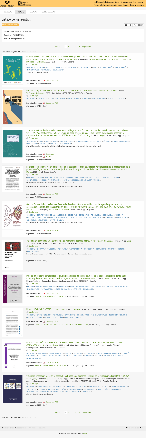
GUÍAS (52, 220)
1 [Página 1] (62, 47)
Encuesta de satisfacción (19, 428)
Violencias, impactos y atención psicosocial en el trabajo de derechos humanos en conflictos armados (70, 375)
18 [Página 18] (76, 47)
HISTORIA (121, 249)
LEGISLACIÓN (66, 144)
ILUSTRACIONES (33, 358)
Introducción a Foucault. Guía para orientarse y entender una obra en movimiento (61, 240)
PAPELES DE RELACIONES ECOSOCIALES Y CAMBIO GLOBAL (61, 325)
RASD (107, 387)
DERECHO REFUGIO (64, 177)
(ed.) (35, 379)
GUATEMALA (69, 387)
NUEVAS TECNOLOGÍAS (54, 317)
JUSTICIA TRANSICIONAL (84, 177)
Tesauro (20, 11)
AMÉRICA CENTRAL (44, 387)
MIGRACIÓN (55, 180)
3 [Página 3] (68, 47)
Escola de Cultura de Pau (59, 210)
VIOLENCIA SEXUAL (75, 389)
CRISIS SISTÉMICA (44, 315)
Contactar (5, 428)
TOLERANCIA (110, 217)
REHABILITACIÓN (106, 67)
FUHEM (77, 309)
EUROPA (41, 67)
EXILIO (95, 67)
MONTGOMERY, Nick (107, 91)
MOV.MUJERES (46, 289)
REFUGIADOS (50, 177)
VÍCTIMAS (55, 144)
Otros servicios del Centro (135, 428)
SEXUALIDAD (101, 249)
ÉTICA (51, 99)
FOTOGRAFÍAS (117, 356)
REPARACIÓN (88, 289)
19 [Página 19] (79, 47)
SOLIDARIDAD (58, 70)
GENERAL (31, 99)
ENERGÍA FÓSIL (83, 315)
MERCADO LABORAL (35, 317)
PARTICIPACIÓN (121, 67)
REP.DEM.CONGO (95, 387)
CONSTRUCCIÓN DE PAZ (85, 141)
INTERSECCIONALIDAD (120, 141)
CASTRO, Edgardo (105, 241)
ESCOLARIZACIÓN (98, 99)
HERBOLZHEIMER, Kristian (43, 59)
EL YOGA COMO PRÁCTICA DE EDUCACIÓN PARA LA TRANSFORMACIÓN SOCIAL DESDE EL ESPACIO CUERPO (70, 342)
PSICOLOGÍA (46, 70)
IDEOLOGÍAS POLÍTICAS (116, 99)
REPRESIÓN (60, 389)
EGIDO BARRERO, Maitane (85, 279)
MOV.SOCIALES (33, 70)
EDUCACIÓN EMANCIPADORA (108, 353)
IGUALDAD (78, 353)
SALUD (98, 356)
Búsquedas (8, 11)
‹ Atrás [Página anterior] (57, 47)
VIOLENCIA (119, 215)
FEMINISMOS (89, 353)
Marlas (29, 172)
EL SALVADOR (82, 387)
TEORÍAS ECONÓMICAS (118, 315)
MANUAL (60, 220)
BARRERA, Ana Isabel (113, 57)
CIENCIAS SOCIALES (99, 315)
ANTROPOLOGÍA (76, 249)
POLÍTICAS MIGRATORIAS (79, 286)
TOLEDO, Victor (58, 309)
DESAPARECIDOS (120, 286)
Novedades (33, 11)
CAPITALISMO (70, 315)
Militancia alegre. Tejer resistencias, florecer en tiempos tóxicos (53, 90)
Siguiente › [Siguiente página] (86, 47)
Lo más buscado (48, 11)
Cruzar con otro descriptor (10, 25)
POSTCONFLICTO (84, 67)
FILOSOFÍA (85, 99)
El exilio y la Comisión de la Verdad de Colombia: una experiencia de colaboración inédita (64, 56)
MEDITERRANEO (50, 286)
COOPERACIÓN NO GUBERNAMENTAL (86, 180)
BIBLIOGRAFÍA (32, 251)
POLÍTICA (111, 249)
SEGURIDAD (32, 220)
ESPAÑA (39, 286)
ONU (99, 141)
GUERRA (41, 389)
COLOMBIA (31, 67)
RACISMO (77, 289)
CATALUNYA (41, 353)
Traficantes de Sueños (35, 93)
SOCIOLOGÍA (108, 215)
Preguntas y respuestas (37, 428)
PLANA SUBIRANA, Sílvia (66, 59)
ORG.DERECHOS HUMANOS (37, 392)
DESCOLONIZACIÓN (74, 356)
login (85, 433)
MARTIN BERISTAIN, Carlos (113, 170)
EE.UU (40, 141)
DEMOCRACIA (98, 217)
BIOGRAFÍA (41, 249)
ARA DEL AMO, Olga (104, 207)
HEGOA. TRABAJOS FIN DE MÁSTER (50, 296)
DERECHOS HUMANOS (54, 67)
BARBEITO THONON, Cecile (82, 207)
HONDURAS (58, 387)
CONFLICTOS (71, 67)
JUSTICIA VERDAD (67, 141)
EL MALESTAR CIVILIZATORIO (38, 309)
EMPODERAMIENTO (55, 353)
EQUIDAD (68, 353)
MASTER (106, 356)
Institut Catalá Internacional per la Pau (104, 59)
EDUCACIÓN (43, 220)
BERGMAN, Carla (90, 91)
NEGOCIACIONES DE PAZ (67, 215)
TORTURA (50, 389)
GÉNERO (106, 141)
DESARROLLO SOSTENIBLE (37, 217)
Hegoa (89, 136)
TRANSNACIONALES (72, 317)
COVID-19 (65, 180)
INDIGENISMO (73, 99)
